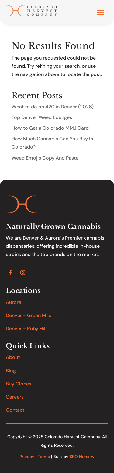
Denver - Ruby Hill (26, 328)
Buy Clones (18, 384)
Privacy (26, 456)
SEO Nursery (82, 456)
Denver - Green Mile (28, 315)
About (13, 357)
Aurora (13, 302)
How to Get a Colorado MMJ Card (50, 128)
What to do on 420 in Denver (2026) (53, 106)
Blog (11, 370)
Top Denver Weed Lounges (42, 117)
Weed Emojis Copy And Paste (45, 158)
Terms (44, 456)
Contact (15, 410)
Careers (15, 397)
